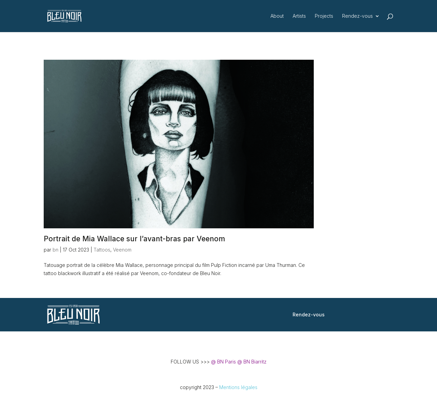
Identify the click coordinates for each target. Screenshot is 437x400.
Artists (299, 16)
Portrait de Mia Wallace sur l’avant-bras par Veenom (134, 238)
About (277, 16)
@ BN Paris (223, 362)
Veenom (122, 250)
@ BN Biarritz (252, 362)
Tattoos (102, 250)
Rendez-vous (357, 16)
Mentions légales (238, 387)
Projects (324, 16)
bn (55, 250)
